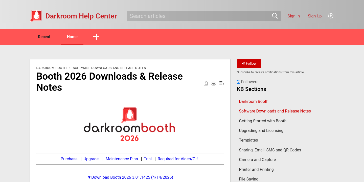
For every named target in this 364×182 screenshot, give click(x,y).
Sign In (294, 16)
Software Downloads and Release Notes (109, 68)
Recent (45, 36)
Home (74, 36)
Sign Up (315, 16)
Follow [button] (249, 64)
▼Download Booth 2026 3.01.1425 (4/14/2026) (130, 177)
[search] (204, 16)
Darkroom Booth (51, 68)
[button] (331, 16)
